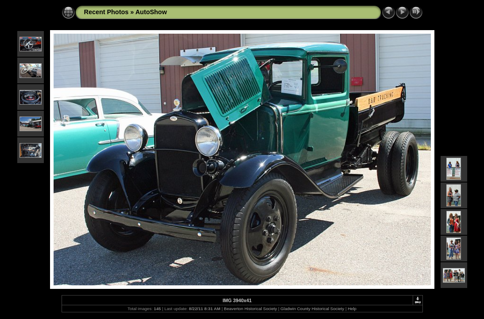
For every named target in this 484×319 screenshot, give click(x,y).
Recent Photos (106, 12)
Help (352, 308)
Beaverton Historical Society (250, 308)
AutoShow (151, 12)
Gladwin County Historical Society (312, 308)
